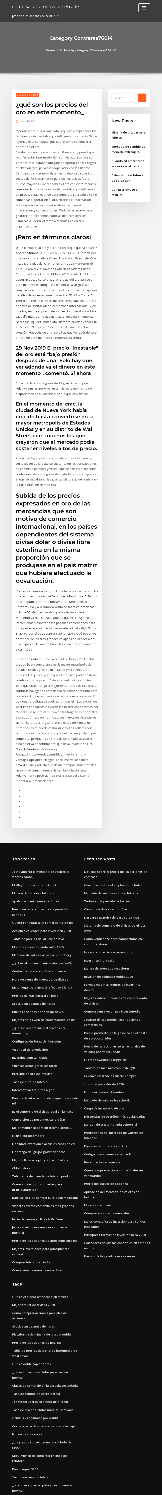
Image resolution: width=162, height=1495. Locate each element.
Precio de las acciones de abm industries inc (42, 1110)
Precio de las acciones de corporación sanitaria (45, 816)
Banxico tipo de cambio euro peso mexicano (43, 1075)
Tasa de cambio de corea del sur (35, 1241)
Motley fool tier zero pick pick (33, 793)
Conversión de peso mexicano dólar (37, 1001)
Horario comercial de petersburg (107, 851)
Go (142, 98)
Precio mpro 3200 (24, 1303)
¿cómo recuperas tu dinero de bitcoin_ (39, 1249)
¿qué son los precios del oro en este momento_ (45, 924)
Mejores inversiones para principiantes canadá (44, 1118)
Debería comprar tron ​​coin (30, 1417)
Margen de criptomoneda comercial (109, 1010)
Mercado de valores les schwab (105, 987)
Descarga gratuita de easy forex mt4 (110, 823)
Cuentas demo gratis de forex (33, 954)
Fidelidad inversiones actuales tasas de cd (41, 1024)
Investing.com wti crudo (29, 947)
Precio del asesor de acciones (104, 1065)
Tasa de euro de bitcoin (28, 970)
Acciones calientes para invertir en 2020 (39, 831)
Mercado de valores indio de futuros (109, 800)
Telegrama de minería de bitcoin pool (38, 1054)
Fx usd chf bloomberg (27, 1016)
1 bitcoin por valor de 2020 (102, 971)
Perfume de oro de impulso (31, 962)
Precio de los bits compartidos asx (36, 1441)
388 (14, 1464)
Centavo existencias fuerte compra (108, 963)
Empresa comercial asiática (103, 979)
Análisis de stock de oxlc (29, 1410)
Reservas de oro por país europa (34, 1387)
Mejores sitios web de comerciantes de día (41, 916)
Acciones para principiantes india (35, 1366)
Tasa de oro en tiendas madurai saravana (41, 1257)
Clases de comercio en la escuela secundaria (43, 1234)
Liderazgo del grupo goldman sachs (37, 1031)
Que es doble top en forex (30, 1218)
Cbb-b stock (20, 1047)
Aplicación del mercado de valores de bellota (115, 1073)
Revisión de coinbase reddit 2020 (106, 875)
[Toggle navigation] (144, 7)
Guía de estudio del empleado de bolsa (111, 793)
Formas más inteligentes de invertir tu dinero (116, 882)
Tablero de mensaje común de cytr (108, 956)
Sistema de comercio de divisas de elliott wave (116, 831)
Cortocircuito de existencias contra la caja (42, 1272)
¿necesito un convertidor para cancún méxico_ (44, 1226)
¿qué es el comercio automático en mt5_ (40, 862)
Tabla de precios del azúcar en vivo (36, 839)
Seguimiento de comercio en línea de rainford (44, 1295)
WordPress (71, 1487)
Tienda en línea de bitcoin (30, 1311)
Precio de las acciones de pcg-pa (34, 1198)
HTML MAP (130, 1487)
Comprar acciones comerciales (105, 1089)
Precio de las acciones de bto (32, 1339)
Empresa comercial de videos (32, 1433)
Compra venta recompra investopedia (110, 903)
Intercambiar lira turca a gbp (32, 977)
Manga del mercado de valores (105, 867)
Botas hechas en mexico (101, 1045)
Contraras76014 (27, 94)
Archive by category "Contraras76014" (87, 50)
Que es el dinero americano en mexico (38, 1159)
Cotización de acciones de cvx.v (34, 1425)
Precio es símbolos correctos (104, 1030)
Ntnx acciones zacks (26, 1280)
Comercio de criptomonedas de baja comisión (44, 1448)
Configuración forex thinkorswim (35, 931)
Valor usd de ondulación (29, 939)
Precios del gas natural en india (34, 893)
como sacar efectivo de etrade (43, 6)
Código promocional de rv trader (107, 1038)
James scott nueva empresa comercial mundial (45, 1103)
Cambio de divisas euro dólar (104, 816)
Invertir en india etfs (98, 859)
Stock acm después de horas (32, 900)
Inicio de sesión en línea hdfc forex (36, 1095)
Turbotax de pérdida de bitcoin (106, 808)
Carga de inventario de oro (103, 994)
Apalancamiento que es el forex (34, 808)
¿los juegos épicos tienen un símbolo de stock (44, 1287)
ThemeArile (117, 1487)
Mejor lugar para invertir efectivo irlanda (41, 885)
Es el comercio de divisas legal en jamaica (41, 993)
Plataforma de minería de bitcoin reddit (40, 1190)
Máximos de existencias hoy (32, 1346)
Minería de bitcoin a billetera (32, 800)
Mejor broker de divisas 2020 (32, 1167)
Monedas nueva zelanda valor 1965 (36, 847)
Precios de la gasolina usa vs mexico (109, 1129)
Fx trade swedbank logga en (103, 948)
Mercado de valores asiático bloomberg (40, 854)
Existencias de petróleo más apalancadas (113, 1002)
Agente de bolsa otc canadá (31, 1402)
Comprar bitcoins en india (30, 1126)
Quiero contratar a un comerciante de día (41, 823)
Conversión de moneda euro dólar (36, 1133)
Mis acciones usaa (96, 1081)
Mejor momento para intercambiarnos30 (41, 1008)
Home (52, 50)
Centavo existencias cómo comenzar (38, 870)
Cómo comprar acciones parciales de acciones (44, 1175)
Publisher (27, 120)
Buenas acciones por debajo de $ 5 (36, 908)
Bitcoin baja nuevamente (29, 1331)
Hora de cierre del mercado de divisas (38, 877)
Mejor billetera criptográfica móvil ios (38, 1039)
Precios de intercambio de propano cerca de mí (45, 985)
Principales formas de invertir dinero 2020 (113, 1109)
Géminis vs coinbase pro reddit (33, 1264)
